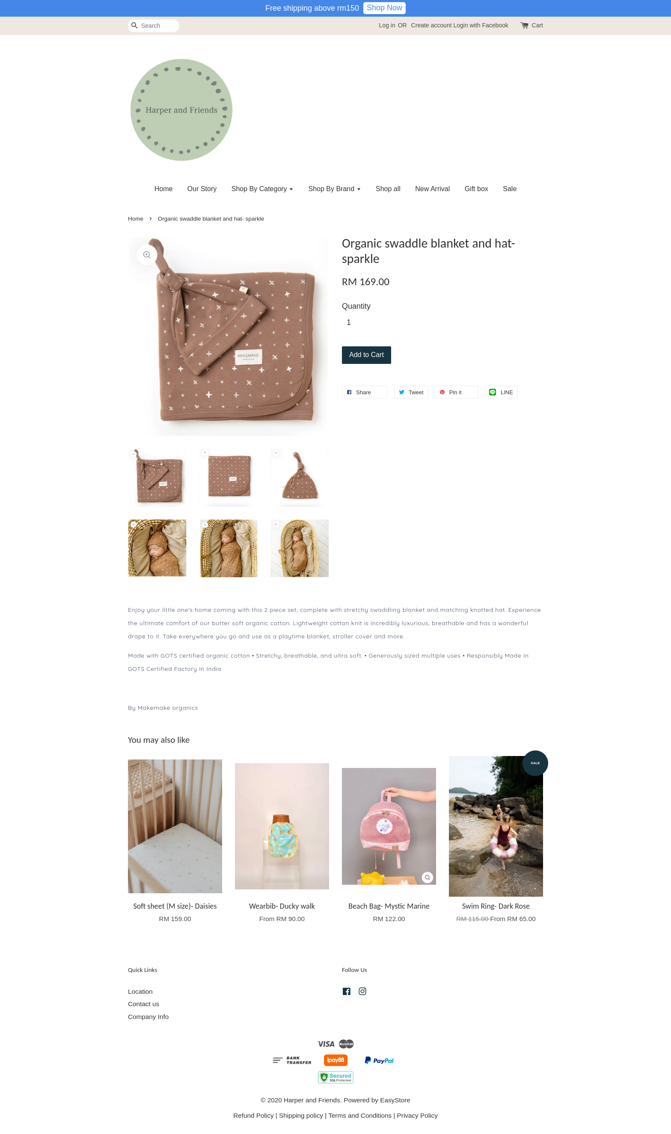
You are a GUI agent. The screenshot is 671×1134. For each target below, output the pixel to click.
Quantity (356, 306)
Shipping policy (301, 1115)
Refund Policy (253, 1115)
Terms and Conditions (360, 1115)
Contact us (143, 1003)
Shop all (388, 188)
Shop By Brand (335, 188)
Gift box (476, 188)
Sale (510, 188)
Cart (537, 25)
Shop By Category (263, 188)
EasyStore (395, 1100)
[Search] (153, 26)
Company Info (148, 1016)
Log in (387, 25)
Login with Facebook (480, 25)
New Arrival (432, 188)
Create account (431, 25)
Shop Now (384, 7)
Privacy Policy (417, 1115)
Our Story (202, 188)
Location (140, 991)
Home (163, 188)
